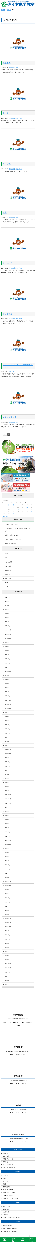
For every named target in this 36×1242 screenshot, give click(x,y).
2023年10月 (8, 671)
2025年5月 (8, 617)
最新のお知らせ (7, 1225)
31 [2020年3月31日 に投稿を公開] (13, 513)
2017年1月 (8, 959)
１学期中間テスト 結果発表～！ (14, 539)
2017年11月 (8, 922)
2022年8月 (8, 716)
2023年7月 (8, 679)
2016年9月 (8, 972)
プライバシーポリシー (9, 1167)
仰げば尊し (8, 164)
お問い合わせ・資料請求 (10, 1231)
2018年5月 (8, 902)
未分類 (6, 586)
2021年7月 (8, 766)
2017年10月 (8, 926)
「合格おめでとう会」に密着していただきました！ (18, 530)
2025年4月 (8, 622)
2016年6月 (8, 984)
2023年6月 (8, 683)
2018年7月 (8, 893)
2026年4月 (8, 605)
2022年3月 (8, 737)
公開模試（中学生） (8, 1195)
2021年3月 (8, 782)
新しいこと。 (9, 263)
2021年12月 (8, 749)
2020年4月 (8, 828)
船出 (5, 212)
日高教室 (7, 582)
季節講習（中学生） (8, 1189)
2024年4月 (8, 659)
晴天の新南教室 (10, 417)
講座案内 (18, 1171)
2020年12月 (8, 795)
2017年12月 (8, 918)
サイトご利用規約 (8, 1164)
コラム (6, 558)
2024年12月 (8, 630)
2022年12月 (8, 700)
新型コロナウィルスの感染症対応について (18, 365)
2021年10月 (8, 753)
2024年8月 (8, 646)
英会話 (5, 1184)
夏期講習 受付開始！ (11, 543)
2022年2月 (8, 741)
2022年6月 (8, 725)
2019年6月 (8, 861)
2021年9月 (8, 757)
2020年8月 (8, 811)
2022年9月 (8, 712)
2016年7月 (8, 980)
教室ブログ (19, 67)
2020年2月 (8, 836)
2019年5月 (8, 865)
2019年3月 (8, 873)
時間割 (18, 1202)
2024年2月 (8, 667)
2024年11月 (8, 634)
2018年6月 (8, 898)
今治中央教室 (8, 562)
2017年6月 (8, 943)
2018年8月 (8, 889)
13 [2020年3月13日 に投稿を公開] (27, 507)
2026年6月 (8, 597)
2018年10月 (8, 885)
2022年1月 (8, 745)
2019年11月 (8, 840)
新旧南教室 (7, 314)
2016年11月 (8, 964)
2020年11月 (8, 799)
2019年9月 (8, 848)
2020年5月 (8, 823)
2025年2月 (8, 626)
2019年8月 (8, 852)
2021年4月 (8, 778)
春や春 (6, 113)
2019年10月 (8, 844)
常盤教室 (7, 574)
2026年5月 (8, 601)
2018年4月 (8, 906)
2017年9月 (8, 931)
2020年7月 (8, 815)
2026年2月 (8, 609)
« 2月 (3, 516)
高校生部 (5, 1181)
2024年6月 (8, 650)
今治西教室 (8, 570)
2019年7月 (8, 856)
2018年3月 (8, 910)
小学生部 (5, 1175)
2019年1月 (8, 877)
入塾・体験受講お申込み (10, 1228)
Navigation (34, 2)
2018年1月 (8, 914)
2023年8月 (8, 675)
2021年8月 (8, 762)
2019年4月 (8, 869)
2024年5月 (8, 655)
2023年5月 (8, 687)
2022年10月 (8, 708)
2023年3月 (8, 692)
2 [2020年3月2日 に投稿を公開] (8, 505)
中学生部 (5, 1178)
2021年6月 (8, 770)
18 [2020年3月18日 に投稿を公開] (18, 509)
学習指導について (8, 1159)
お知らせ (11, 371)
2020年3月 (8, 832)
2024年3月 (8, 663)
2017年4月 (8, 947)
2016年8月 (8, 976)
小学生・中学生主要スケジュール (12, 1217)
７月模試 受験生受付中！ (12, 524)
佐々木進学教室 (18, 1149)
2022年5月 (8, 729)
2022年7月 (8, 720)
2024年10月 (8, 638)
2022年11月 (8, 704)
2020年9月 (8, 807)
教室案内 (5, 1162)
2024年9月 (8, 642)
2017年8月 (8, 935)
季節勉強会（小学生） (9, 1192)
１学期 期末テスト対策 (12, 535)
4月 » (7, 516)
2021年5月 (8, 774)
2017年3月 (8, 951)
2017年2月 (8, 955)
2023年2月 (8, 696)
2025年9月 (8, 613)
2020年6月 (8, 819)
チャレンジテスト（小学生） (11, 1198)
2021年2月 (8, 786)
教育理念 (5, 1153)
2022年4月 (8, 733)
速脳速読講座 (6, 1187)
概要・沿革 (6, 1156)
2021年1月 (8, 790)
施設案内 (6, 63)
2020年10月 (8, 803)
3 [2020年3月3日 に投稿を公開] (13, 505)
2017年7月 (8, 939)
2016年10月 (8, 968)
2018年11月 (8, 881)
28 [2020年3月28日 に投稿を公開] (32, 511)
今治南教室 (12, 67)
